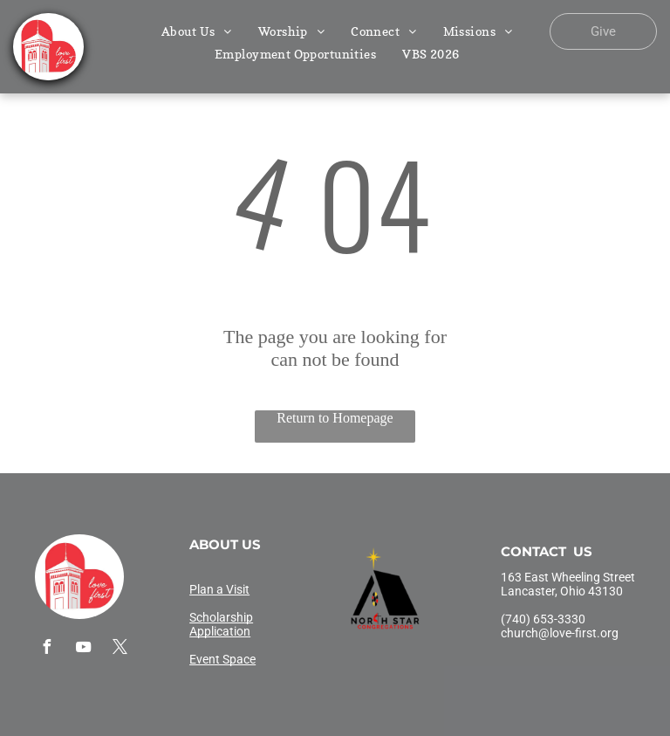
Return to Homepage (335, 417)
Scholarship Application (221, 624)
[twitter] (119, 649)
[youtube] (83, 649)
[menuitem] (196, 31)
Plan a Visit (219, 589)
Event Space (222, 659)
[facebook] (46, 649)
